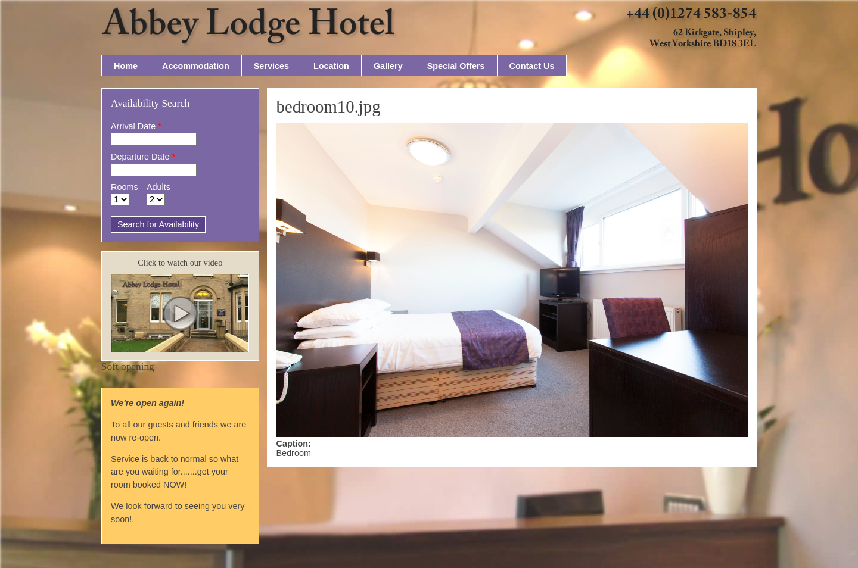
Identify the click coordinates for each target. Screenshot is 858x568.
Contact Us (532, 66)
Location (331, 66)
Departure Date (143, 156)
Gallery (388, 66)
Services (271, 66)
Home (126, 66)
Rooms (124, 187)
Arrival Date (136, 126)
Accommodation (195, 66)
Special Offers (456, 66)
